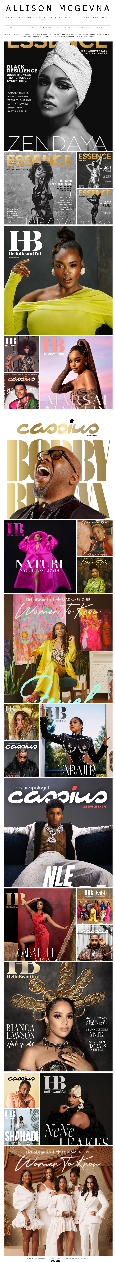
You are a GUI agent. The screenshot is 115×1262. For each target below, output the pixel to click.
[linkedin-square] (59, 1261)
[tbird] (54, 1261)
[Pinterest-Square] (57, 1261)
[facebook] (52, 1261)
